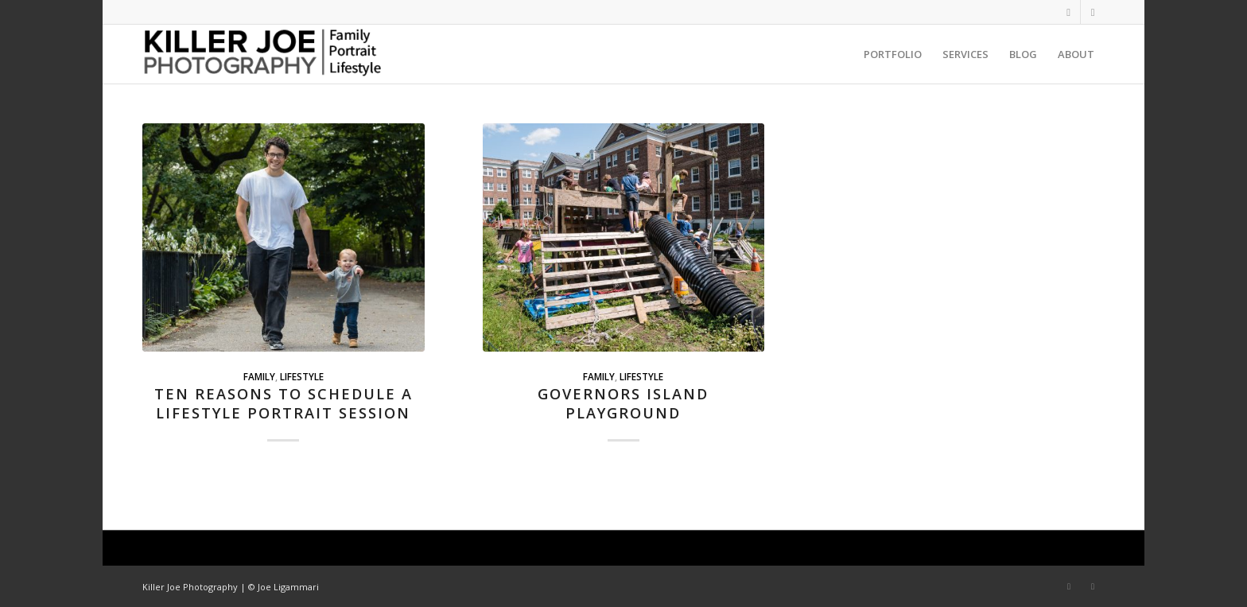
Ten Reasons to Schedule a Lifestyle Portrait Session (283, 403)
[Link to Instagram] (1068, 12)
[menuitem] (892, 54)
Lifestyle (302, 376)
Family (259, 376)
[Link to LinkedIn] (1093, 12)
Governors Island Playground (623, 403)
